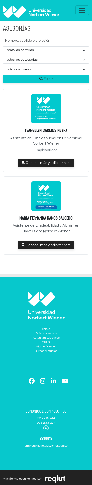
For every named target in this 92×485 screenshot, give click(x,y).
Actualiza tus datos (46, 337)
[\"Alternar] (82, 10)
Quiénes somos (46, 333)
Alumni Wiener (46, 346)
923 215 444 (46, 418)
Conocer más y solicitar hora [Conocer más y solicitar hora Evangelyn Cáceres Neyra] (46, 163)
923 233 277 (46, 422)
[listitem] (46, 130)
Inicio (46, 329)
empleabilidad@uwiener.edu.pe (46, 445)
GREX (46, 342)
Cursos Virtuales (46, 351)
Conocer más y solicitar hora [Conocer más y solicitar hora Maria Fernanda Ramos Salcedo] (46, 245)
